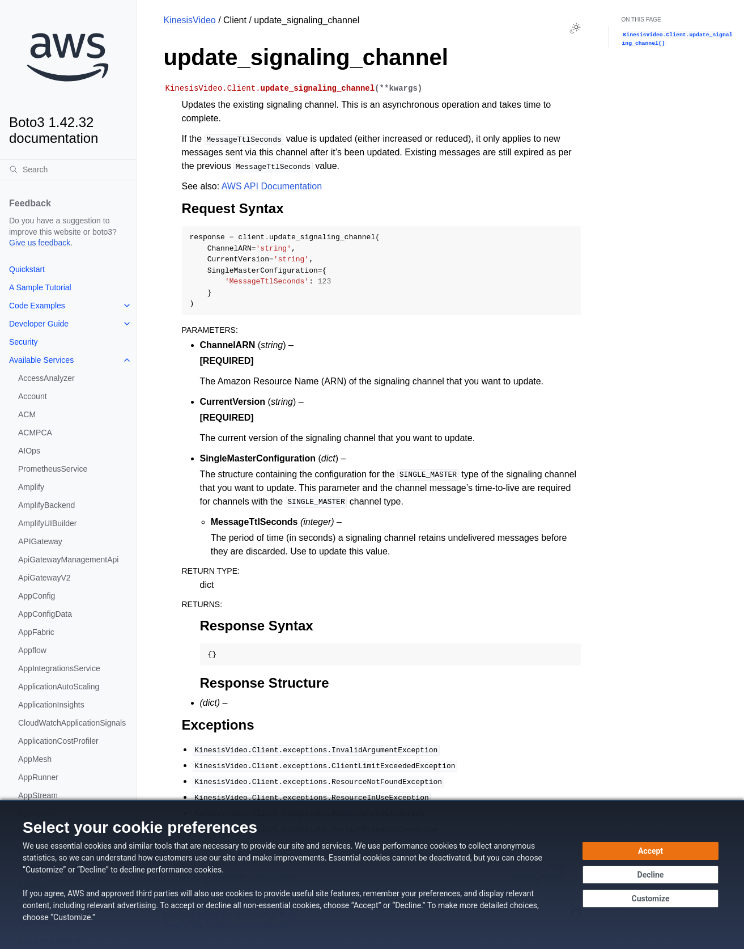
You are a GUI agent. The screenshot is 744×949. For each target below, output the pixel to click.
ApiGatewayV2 (44, 577)
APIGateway (40, 541)
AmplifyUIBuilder (47, 523)
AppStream (38, 795)
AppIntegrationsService (59, 668)
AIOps (29, 450)
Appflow (32, 650)
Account (32, 396)
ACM (27, 414)
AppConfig (36, 595)
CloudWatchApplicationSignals (72, 722)
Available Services (41, 360)
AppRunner (38, 777)
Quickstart (27, 269)
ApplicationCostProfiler (58, 740)
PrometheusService (52, 468)
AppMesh (35, 759)
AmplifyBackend (46, 505)
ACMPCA (35, 432)
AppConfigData (45, 613)
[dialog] (372, 874)
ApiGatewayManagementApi (68, 559)
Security (23, 341)
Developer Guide (39, 323)
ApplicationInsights (51, 704)
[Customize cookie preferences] (651, 898)
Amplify (31, 487)
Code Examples (37, 305)
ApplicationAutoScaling (58, 686)
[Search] (68, 169)
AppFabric (36, 632)
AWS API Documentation (272, 186)
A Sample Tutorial (40, 287)
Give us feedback (39, 242)
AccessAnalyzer (46, 378)
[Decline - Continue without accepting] (651, 875)
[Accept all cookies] (651, 851)
